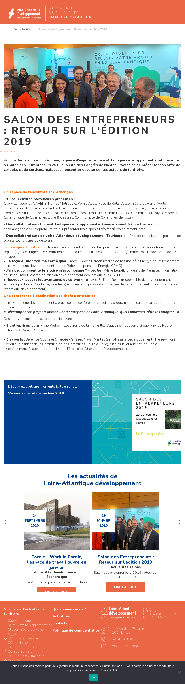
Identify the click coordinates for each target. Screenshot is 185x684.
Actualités (61, 616)
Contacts (60, 623)
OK (93, 677)
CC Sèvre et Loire (21, 647)
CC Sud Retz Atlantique (26, 656)
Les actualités (23, 30)
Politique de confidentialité (75, 630)
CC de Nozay (18, 643)
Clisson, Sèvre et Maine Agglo (26, 631)
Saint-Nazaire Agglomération (30, 625)
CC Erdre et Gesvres (24, 638)
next (178, 522)
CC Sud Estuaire (20, 651)
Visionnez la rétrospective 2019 (36, 393)
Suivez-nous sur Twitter (125, 646)
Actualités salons (126, 567)
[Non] (179, 672)
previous (6, 522)
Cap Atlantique (19, 620)
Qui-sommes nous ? (69, 609)
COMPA (14, 660)
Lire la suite (56, 592)
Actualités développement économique (57, 574)
